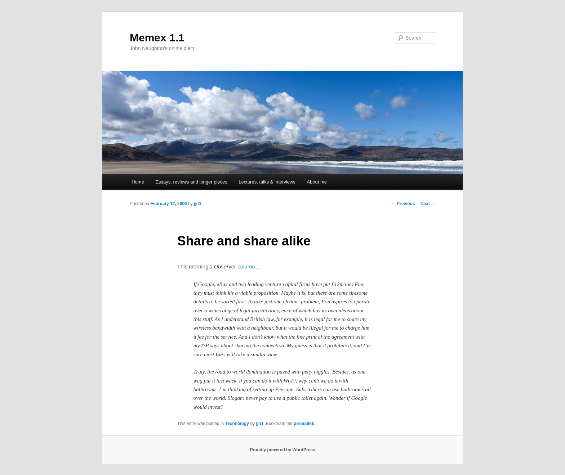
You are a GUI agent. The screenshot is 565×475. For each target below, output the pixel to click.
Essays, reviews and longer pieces (191, 182)
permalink (304, 423)
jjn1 (197, 203)
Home (138, 182)
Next (428, 203)
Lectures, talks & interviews (267, 182)
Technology (237, 423)
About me (317, 182)
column (246, 266)
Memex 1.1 (157, 38)
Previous (403, 203)
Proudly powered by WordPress (282, 449)
